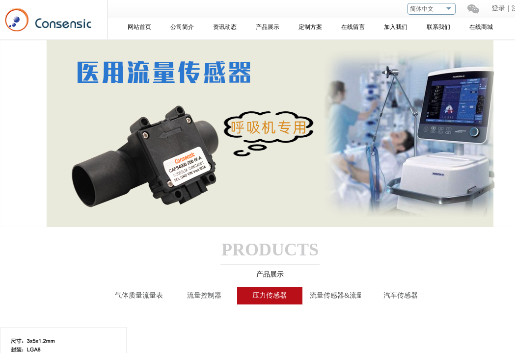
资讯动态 (225, 27)
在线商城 (481, 27)
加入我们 (395, 27)
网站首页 (139, 27)
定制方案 (310, 27)
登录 (498, 8)
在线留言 (353, 27)
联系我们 (438, 27)
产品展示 (267, 27)
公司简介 (182, 27)
